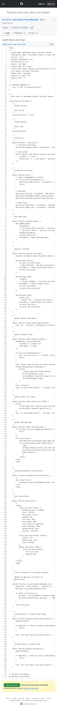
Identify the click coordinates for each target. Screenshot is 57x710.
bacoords (6, 19)
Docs (42, 698)
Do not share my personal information (34, 700)
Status (27, 698)
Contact (48, 698)
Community (35, 698)
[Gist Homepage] (21, 3)
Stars (33, 33)
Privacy (14, 698)
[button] (32, 27)
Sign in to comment (31, 688)
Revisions (19, 33)
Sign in (41, 4)
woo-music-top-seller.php (25, 19)
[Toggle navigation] (3, 3)
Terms (8, 698)
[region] (28, 362)
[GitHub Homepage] (21, 703)
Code (6, 33)
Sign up (50, 4)
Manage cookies (15, 700)
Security (21, 698)
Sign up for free (12, 685)
